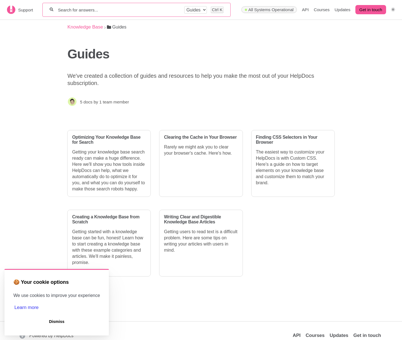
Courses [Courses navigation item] (322, 9)
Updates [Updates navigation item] (343, 9)
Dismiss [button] (56, 321)
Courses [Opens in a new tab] (315, 335)
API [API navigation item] (305, 9)
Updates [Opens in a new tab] (339, 335)
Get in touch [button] (370, 9)
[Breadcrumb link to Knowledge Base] (85, 27)
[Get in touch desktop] (370, 10)
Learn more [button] (26, 307)
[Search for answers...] (119, 10)
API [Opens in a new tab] (296, 335)
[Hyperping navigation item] (269, 10)
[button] (393, 9)
